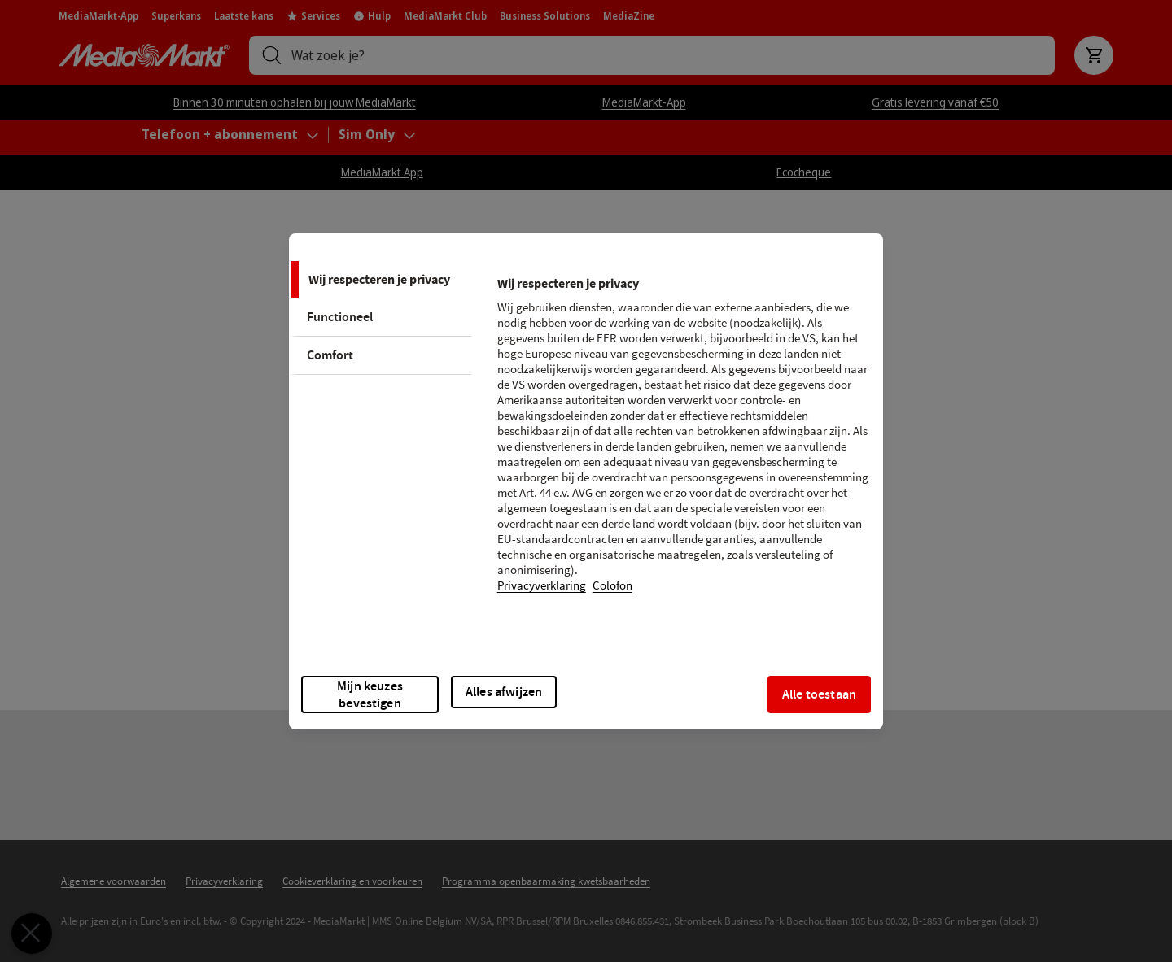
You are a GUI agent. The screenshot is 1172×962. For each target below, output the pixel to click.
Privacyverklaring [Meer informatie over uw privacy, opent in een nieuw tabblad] (541, 586)
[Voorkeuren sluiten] (22, 933)
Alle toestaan (819, 694)
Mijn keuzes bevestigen (370, 694)
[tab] (380, 279)
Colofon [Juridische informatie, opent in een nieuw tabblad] (612, 586)
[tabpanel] (683, 445)
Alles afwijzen (504, 691)
